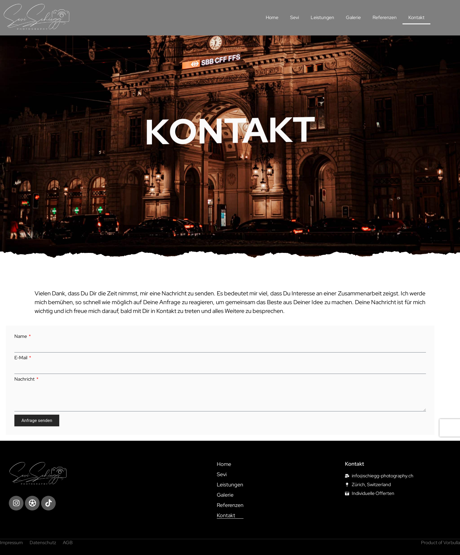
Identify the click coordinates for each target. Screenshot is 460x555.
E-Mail (21, 357)
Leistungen (322, 17)
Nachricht (24, 379)
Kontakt (416, 17)
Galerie (353, 17)
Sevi (294, 17)
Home (272, 17)
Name (21, 336)
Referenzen (385, 17)
